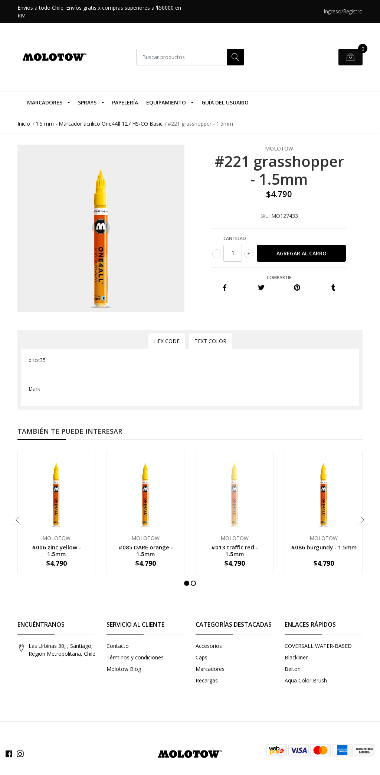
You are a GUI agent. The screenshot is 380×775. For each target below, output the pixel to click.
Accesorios (209, 645)
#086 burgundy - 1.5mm (324, 547)
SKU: (265, 216)
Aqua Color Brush (306, 680)
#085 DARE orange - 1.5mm (145, 550)
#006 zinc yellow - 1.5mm (56, 550)
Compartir (279, 277)
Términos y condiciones (135, 657)
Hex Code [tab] (167, 341)
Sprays (87, 102)
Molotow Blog (124, 668)
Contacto (118, 645)
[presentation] (17, 519)
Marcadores (44, 102)
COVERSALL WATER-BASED (318, 645)
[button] (186, 583)
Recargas (207, 680)
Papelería (125, 102)
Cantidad (234, 238)
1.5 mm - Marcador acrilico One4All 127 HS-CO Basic (99, 123)
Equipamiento (166, 102)
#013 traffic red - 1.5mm (234, 550)
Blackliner (296, 657)
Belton (293, 668)
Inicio (23, 123)
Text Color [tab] (210, 341)
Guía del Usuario (225, 102)
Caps (201, 657)
